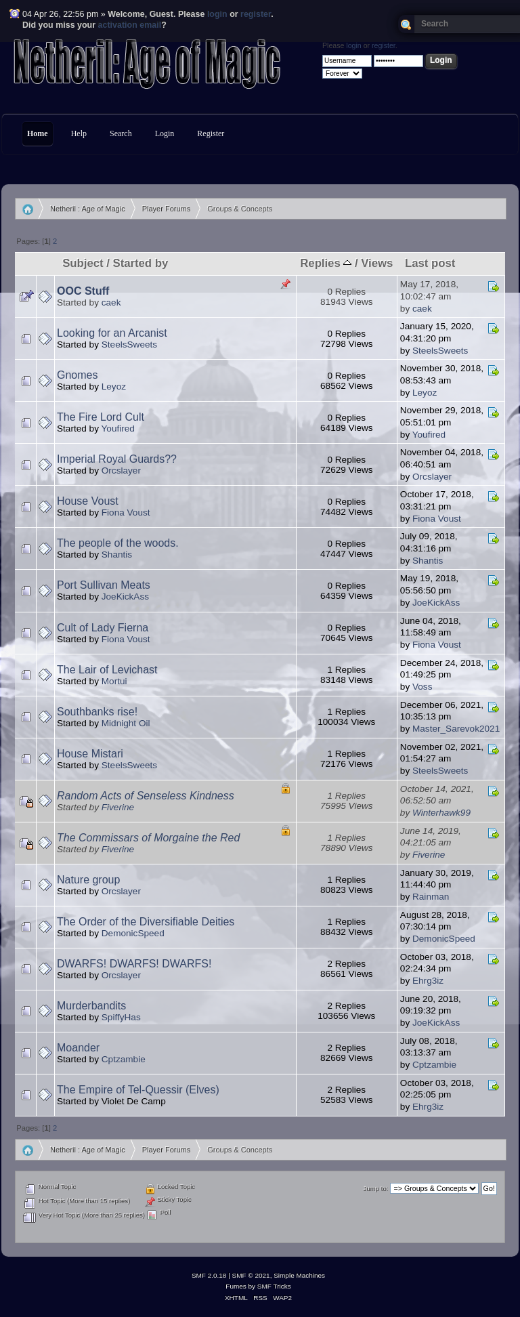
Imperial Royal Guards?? (117, 459)
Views (377, 263)
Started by (140, 263)
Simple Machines (299, 1275)
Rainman (430, 897)
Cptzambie (124, 1059)
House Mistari (90, 753)
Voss (422, 687)
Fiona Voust (126, 512)
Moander (78, 1047)
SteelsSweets (129, 344)
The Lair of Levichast (107, 669)
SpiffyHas (121, 1017)
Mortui (114, 681)
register (255, 14)
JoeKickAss (125, 596)
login (217, 14)
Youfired (118, 428)
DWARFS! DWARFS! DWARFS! (134, 963)
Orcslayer (121, 470)
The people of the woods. (118, 543)
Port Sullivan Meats (103, 585)
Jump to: (376, 1188)
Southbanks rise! (97, 711)
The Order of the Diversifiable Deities (145, 921)
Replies (325, 263)
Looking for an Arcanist (112, 333)
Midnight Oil (126, 723)
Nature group (88, 879)
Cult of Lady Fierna (102, 627)
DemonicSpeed (133, 933)
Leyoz (114, 386)
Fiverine (118, 807)
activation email (130, 25)
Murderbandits (91, 1005)
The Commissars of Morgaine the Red (148, 837)
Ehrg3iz (427, 981)
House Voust (87, 501)
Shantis (117, 554)
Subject (82, 263)
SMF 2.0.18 (209, 1275)
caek (111, 302)
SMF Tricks (274, 1286)
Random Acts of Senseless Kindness (145, 795)
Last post (430, 263)
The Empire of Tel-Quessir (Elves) (138, 1089)
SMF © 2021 (251, 1275)
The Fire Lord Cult (100, 417)
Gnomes (77, 375)
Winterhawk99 (441, 813)
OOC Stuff (83, 291)
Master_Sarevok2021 (456, 729)
